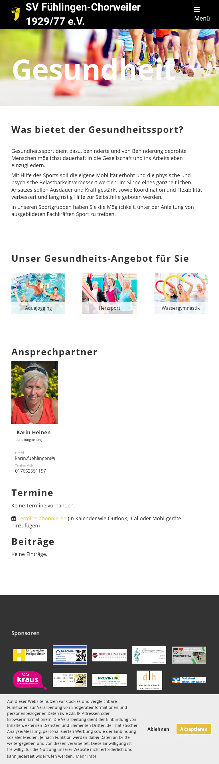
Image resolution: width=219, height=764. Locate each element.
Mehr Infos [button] (86, 756)
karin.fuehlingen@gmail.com (45, 458)
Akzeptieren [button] (194, 729)
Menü (202, 14)
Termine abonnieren (41, 518)
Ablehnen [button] (158, 729)
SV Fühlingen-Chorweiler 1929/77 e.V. (83, 14)
